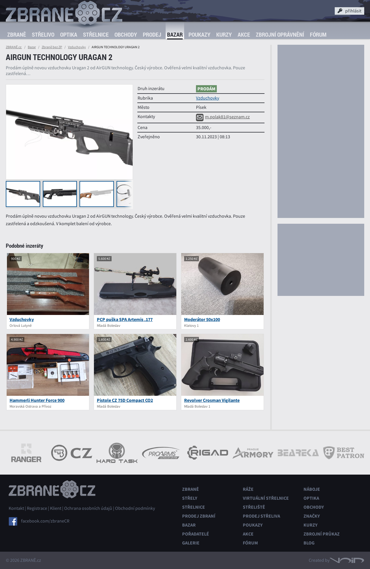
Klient (55, 508)
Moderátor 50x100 (202, 319)
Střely (189, 498)
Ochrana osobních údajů (88, 508)
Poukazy (199, 34)
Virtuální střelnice (266, 498)
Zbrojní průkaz (322, 534)
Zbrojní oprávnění (280, 34)
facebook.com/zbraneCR (45, 521)
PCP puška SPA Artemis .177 (125, 319)
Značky (312, 516)
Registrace (37, 508)
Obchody (125, 34)
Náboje (312, 489)
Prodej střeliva (261, 516)
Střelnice (96, 34)
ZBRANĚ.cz (14, 47)
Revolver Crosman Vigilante (212, 400)
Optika (68, 34)
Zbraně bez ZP (52, 47)
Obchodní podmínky (135, 508)
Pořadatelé (195, 534)
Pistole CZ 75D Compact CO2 (125, 400)
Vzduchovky (77, 47)
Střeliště (254, 507)
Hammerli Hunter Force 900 (37, 400)
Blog (309, 543)
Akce (244, 34)
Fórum (318, 34)
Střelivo (43, 34)
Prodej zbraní (198, 516)
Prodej (152, 34)
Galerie (190, 543)
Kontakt (16, 508)
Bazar (175, 34)
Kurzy (224, 34)
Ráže (248, 489)
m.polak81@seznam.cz (223, 117)
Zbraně (16, 34)
